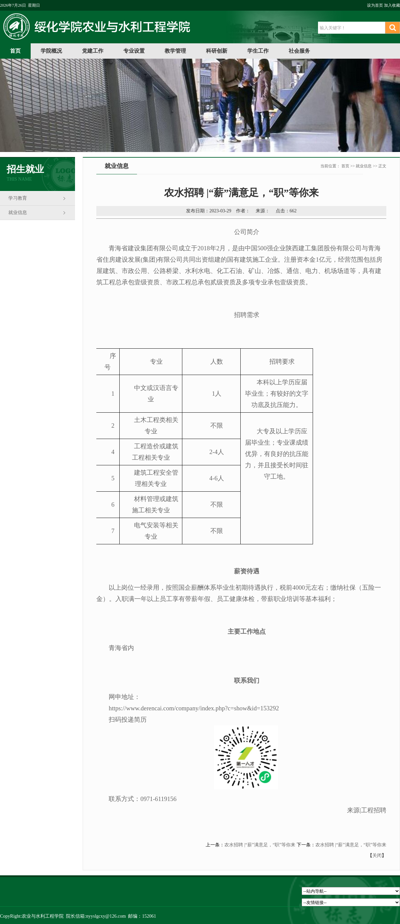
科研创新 (216, 51)
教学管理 (175, 51)
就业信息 (17, 212)
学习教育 (17, 198)
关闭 (377, 855)
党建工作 (92, 51)
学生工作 (258, 51)
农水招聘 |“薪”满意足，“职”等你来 (259, 844)
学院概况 (51, 51)
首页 (15, 51)
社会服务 (299, 51)
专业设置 (134, 51)
